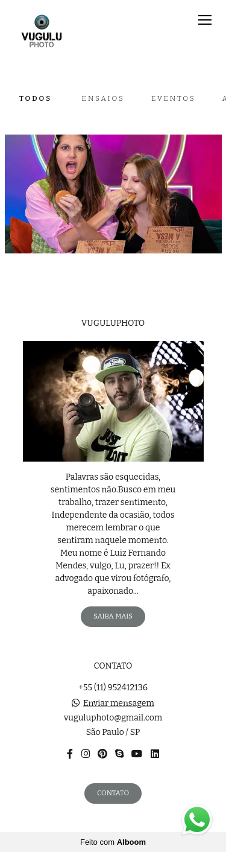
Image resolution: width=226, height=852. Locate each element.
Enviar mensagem (118, 703)
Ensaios (103, 98)
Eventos (173, 98)
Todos (35, 98)
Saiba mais (113, 616)
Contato (113, 793)
